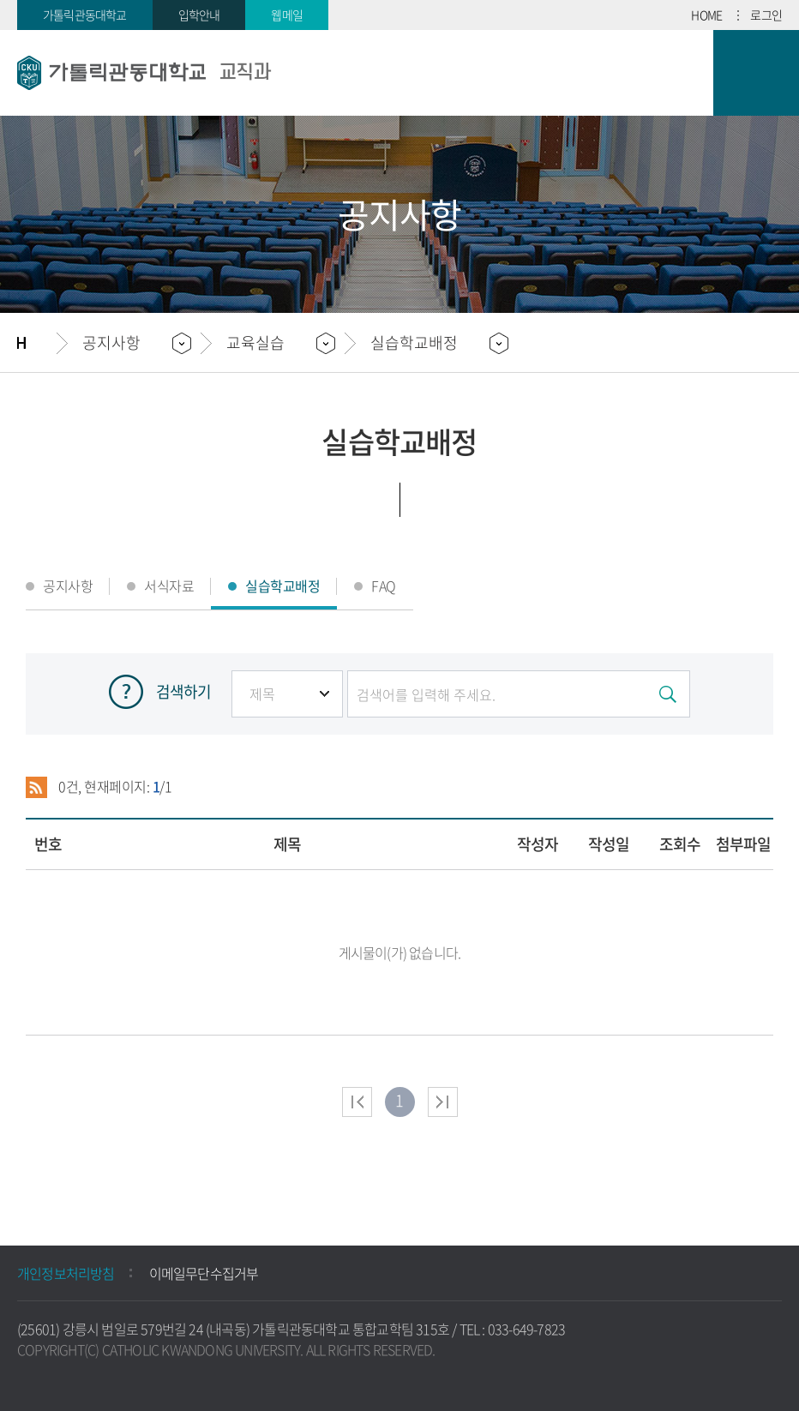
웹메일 (287, 14)
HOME (706, 14)
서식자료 (169, 585)
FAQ (383, 585)
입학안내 (199, 14)
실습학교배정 (414, 342)
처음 (357, 1102)
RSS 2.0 (36, 787)
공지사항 (68, 585)
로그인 (766, 14)
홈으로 (37, 343)
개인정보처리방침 (66, 1273)
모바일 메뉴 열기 (756, 73)
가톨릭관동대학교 (85, 14)
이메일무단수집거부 (204, 1273)
